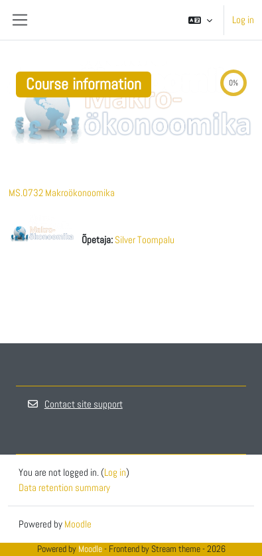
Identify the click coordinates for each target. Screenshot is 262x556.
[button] (200, 20)
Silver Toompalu (144, 239)
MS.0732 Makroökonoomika (62, 192)
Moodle (78, 524)
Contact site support (75, 404)
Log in (243, 19)
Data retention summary (64, 487)
